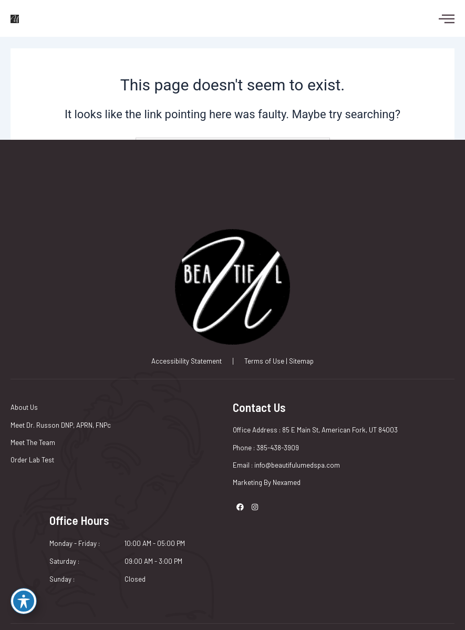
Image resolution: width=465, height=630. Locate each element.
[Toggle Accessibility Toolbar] (23, 601)
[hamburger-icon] (441, 18)
